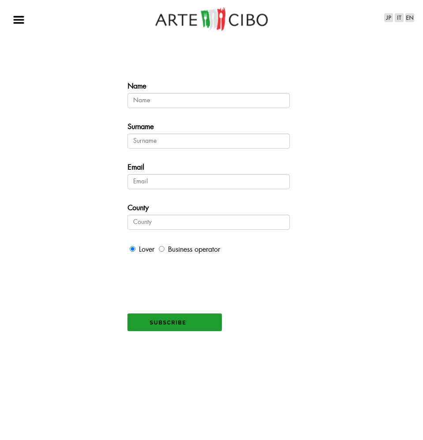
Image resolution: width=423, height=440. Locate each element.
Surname (140, 127)
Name (136, 86)
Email (135, 168)
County (138, 208)
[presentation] (194, 279)
